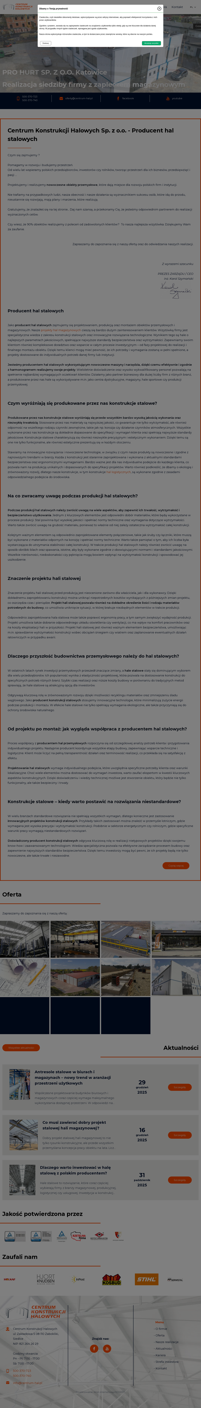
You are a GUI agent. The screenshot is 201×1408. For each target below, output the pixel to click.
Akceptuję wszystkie (151, 43)
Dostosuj (46, 43)
